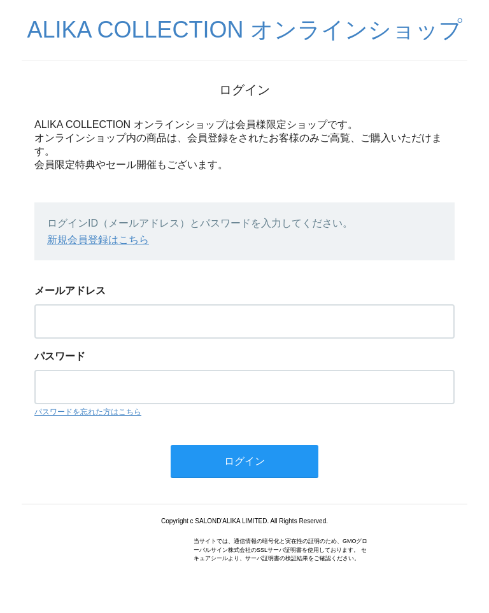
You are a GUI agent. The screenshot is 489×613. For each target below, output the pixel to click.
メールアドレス (70, 290)
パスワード (59, 356)
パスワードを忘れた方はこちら (87, 411)
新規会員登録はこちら (98, 239)
